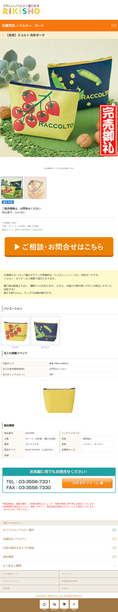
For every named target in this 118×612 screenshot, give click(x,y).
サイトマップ (67, 574)
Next (113, 105)
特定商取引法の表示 (69, 581)
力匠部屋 (6, 588)
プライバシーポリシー (11, 581)
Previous (5, 105)
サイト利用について (10, 574)
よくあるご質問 (12, 565)
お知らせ (65, 588)
